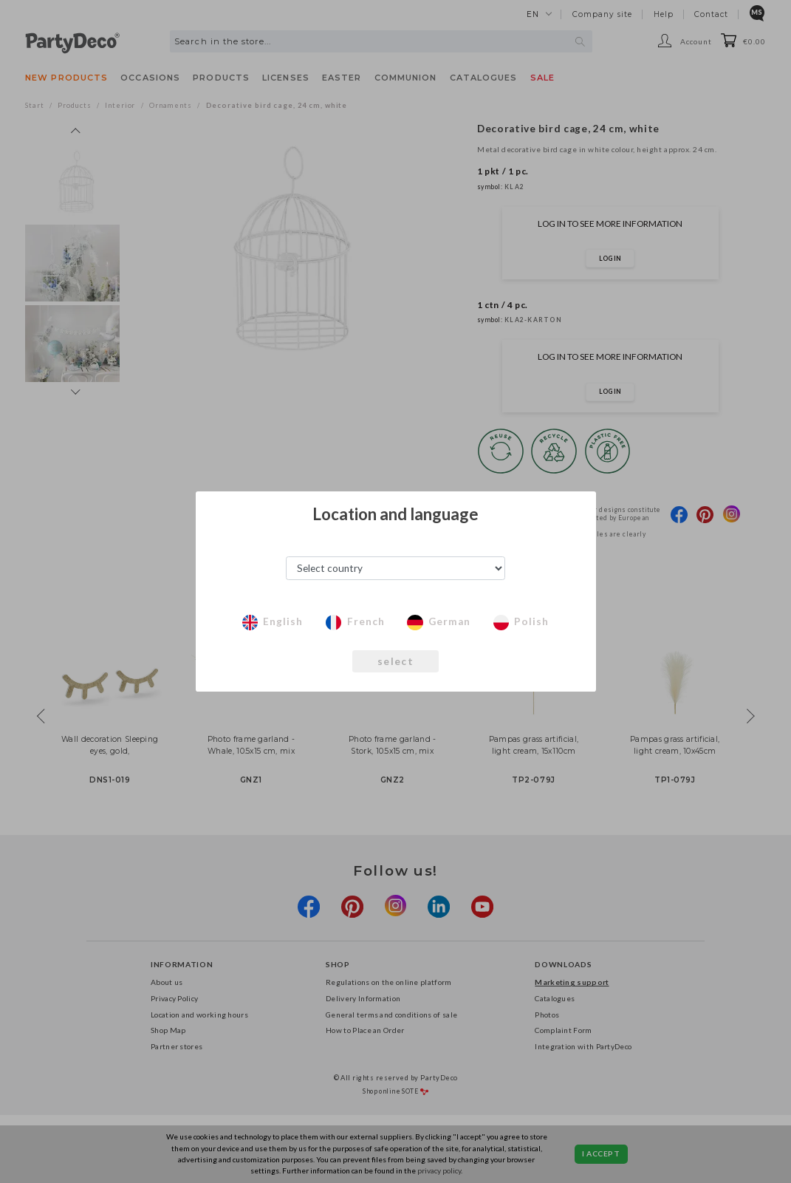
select (395, 661)
